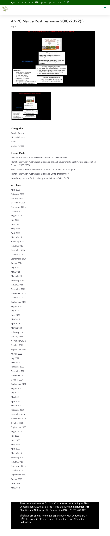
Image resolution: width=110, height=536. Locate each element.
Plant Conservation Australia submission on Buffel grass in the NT (40, 173)
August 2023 (16, 306)
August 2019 (16, 479)
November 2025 (18, 207)
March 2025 (16, 237)
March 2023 (16, 328)
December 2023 (18, 289)
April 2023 (15, 323)
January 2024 (17, 284)
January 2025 (17, 246)
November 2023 (18, 293)
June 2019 (15, 483)
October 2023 (17, 297)
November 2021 (18, 375)
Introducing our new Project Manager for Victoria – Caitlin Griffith (40, 178)
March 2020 (16, 453)
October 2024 (17, 254)
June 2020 (15, 440)
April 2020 (15, 448)
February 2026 (17, 194)
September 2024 (18, 258)
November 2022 (18, 340)
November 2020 (18, 418)
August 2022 (16, 353)
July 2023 (15, 310)
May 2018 (15, 487)
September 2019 (18, 474)
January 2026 (17, 198)
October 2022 (17, 345)
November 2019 (18, 466)
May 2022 (15, 362)
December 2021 (18, 371)
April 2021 (15, 401)
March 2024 (16, 276)
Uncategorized (17, 146)
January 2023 (17, 336)
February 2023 (17, 332)
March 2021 (16, 405)
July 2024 (15, 267)
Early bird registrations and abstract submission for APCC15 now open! (43, 169)
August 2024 (16, 263)
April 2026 (15, 189)
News (13, 141)
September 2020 (18, 427)
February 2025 (17, 241)
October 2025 (17, 211)
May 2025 (15, 228)
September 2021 (18, 384)
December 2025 (18, 202)
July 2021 (15, 392)
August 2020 (16, 431)
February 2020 (17, 457)
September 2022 (18, 349)
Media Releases (18, 137)
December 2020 (18, 414)
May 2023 (15, 319)
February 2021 (17, 410)
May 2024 (15, 271)
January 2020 (17, 461)
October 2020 (17, 423)
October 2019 (17, 470)
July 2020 (15, 435)
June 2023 (15, 315)
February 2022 (17, 366)
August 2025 (16, 215)
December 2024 (18, 250)
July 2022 (15, 358)
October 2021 (17, 379)
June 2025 (15, 224)
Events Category (18, 133)
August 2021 (16, 388)
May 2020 (15, 444)
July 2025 (15, 220)
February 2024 (17, 280)
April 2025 (15, 233)
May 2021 (15, 397)
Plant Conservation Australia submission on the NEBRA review (39, 157)
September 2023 (18, 302)
